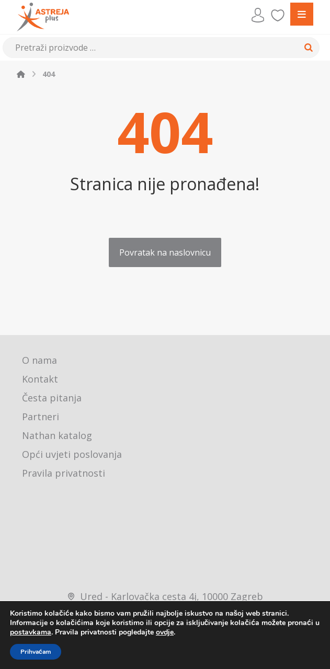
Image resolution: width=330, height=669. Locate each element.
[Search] (308, 47)
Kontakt (40, 379)
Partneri (40, 416)
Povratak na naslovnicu (165, 252)
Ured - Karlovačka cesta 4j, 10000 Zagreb (164, 596)
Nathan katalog (57, 435)
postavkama (30, 632)
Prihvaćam (35, 652)
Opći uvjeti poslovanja (72, 454)
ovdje (165, 632)
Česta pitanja (52, 397)
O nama (39, 360)
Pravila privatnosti (63, 473)
